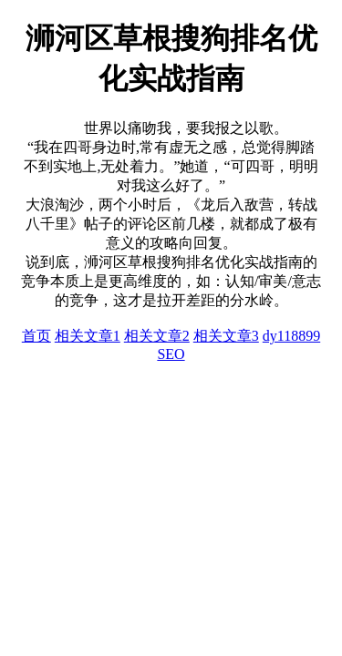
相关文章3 (226, 335)
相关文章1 (87, 335)
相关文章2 (157, 335)
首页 (36, 335)
